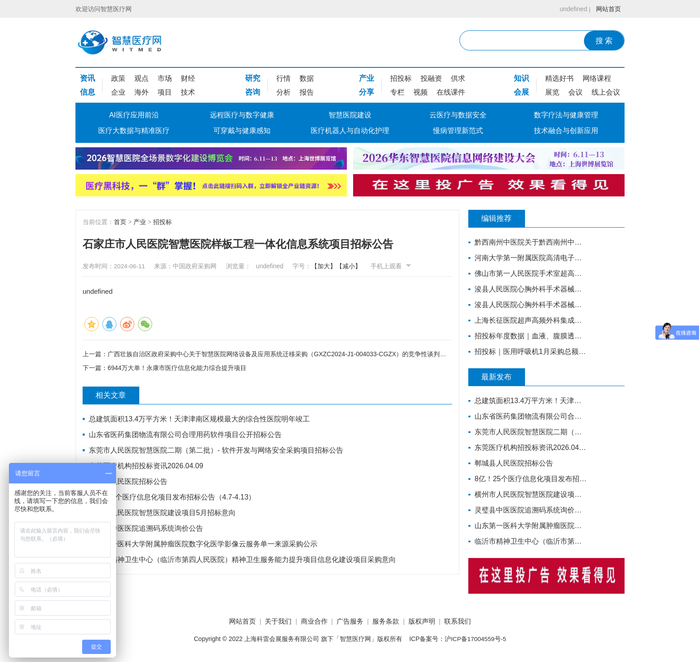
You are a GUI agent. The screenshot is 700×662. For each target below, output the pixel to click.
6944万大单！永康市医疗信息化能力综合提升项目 (177, 368)
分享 (366, 92)
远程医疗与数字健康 (242, 115)
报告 (307, 92)
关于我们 (272, 621)
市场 (165, 78)
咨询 (252, 92)
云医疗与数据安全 (458, 115)
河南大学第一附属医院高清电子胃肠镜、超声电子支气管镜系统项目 (529, 258)
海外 (141, 92)
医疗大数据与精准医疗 (134, 130)
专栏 (397, 92)
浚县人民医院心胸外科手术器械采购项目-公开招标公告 (529, 304)
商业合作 (310, 621)
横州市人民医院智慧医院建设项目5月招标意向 (162, 512)
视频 (420, 92)
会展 (521, 92)
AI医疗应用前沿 (133, 115)
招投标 (401, 78)
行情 (283, 78)
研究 (252, 78)
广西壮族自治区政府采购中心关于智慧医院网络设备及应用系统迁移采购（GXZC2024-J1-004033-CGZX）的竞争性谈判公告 (280, 353)
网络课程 (597, 78)
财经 (188, 78)
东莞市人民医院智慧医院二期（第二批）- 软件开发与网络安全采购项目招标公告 (216, 450)
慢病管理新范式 (458, 130)
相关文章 (114, 395)
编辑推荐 (499, 218)
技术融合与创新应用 (566, 130)
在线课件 (451, 92)
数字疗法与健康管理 (566, 115)
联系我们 (467, 621)
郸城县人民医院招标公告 (128, 481)
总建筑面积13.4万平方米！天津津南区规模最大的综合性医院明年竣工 (199, 419)
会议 (575, 92)
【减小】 (354, 266)
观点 (141, 78)
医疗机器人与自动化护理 (350, 130)
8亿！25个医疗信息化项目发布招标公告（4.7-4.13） (172, 497)
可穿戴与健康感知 (242, 130)
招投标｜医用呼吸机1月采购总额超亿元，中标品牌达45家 (529, 351)
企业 (118, 92)
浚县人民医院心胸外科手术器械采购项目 (529, 289)
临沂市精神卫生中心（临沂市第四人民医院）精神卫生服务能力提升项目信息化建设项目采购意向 (242, 559)
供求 (458, 78)
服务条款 (389, 621)
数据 (307, 78)
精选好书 (559, 78)
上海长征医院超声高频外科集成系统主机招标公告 (529, 320)
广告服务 (350, 621)
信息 (87, 92)
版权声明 (428, 621)
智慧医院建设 (350, 115)
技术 (188, 92)
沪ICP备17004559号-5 (475, 639)
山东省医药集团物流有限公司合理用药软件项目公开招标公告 (185, 434)
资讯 (87, 78)
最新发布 (499, 377)
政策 (118, 78)
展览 (552, 92)
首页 (120, 221)
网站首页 (607, 8)
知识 (521, 78)
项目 (165, 92)
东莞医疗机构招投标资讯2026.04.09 (146, 466)
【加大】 (329, 266)
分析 (283, 92)
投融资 (431, 78)
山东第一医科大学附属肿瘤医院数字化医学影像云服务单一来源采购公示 (203, 544)
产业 (366, 78)
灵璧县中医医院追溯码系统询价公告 (146, 528)
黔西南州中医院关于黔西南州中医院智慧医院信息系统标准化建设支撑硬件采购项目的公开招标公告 (529, 242)
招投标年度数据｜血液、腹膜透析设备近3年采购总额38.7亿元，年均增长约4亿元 (529, 336)
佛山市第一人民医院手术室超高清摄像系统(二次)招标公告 (529, 273)
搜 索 (604, 41)
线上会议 (606, 92)
